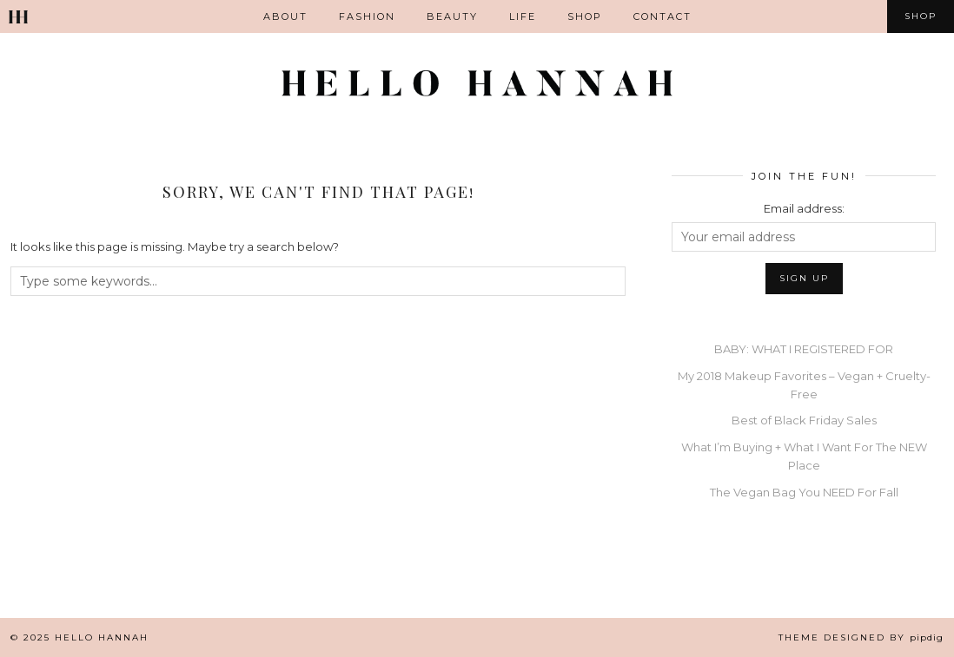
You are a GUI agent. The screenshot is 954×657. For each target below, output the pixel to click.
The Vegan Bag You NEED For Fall (804, 492)
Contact (662, 16)
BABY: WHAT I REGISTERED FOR (803, 349)
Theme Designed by (861, 637)
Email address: (804, 208)
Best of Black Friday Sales (804, 420)
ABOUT (285, 16)
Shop (584, 16)
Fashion (367, 16)
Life (522, 16)
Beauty (452, 16)
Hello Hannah (102, 637)
